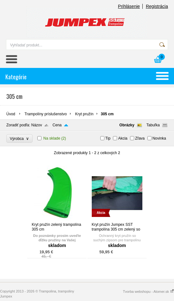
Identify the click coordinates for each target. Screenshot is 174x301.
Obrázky (126, 125)
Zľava (140, 138)
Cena (57, 125)
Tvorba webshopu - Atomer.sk (148, 291)
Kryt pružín (84, 114)
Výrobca (19, 138)
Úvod (10, 114)
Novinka (159, 138)
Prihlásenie (129, 6)
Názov (36, 125)
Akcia (122, 138)
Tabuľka (153, 125)
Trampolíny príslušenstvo (45, 114)
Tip (107, 138)
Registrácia (157, 6)
